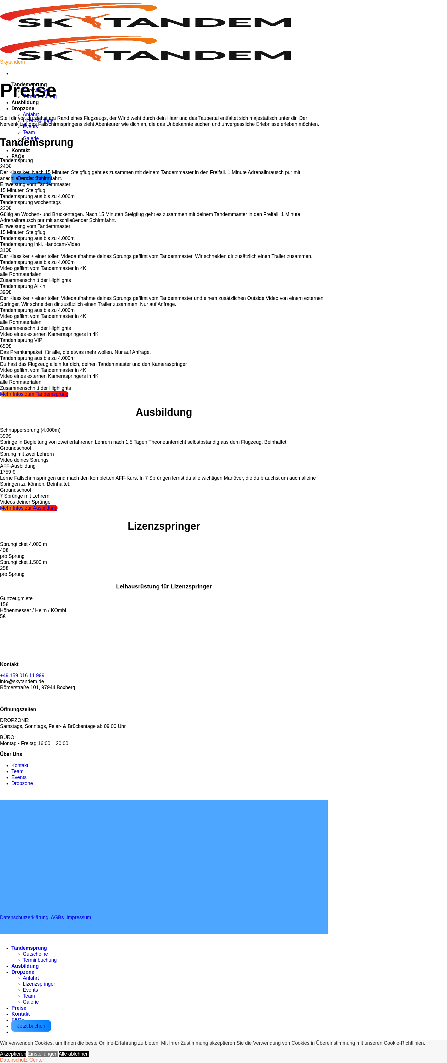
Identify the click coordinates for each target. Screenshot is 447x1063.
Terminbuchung (40, 960)
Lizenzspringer (39, 984)
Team (29, 132)
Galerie (31, 1002)
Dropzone (22, 108)
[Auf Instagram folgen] (17, 698)
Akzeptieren (13, 1054)
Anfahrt (31, 114)
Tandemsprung (29, 948)
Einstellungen (43, 1054)
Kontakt (20, 150)
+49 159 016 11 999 (22, 675)
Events (30, 990)
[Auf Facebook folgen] (5, 698)
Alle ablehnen (74, 1054)
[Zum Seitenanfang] (5, 937)
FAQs (18, 156)
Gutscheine (35, 954)
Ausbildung (25, 102)
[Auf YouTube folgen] (28, 698)
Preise (18, 1008)
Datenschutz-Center (22, 1060)
